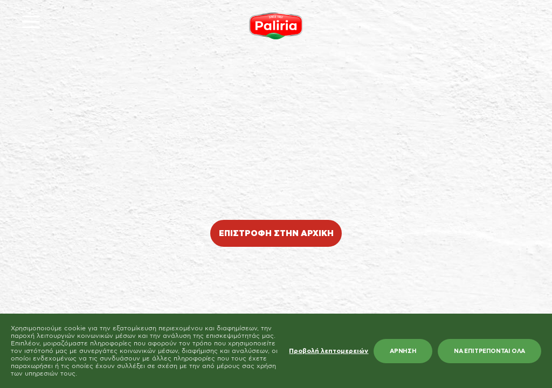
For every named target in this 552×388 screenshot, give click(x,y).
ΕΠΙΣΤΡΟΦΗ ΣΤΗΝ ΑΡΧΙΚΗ (276, 234)
